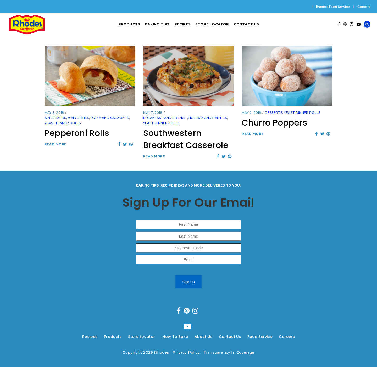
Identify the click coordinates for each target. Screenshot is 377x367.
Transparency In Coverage (228, 352)
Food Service (259, 336)
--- (101, 336)
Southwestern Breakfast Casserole (186, 139)
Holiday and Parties (207, 118)
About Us (204, 336)
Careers (363, 6)
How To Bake (175, 336)
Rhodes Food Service (333, 6)
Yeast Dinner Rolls (63, 123)
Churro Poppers (274, 122)
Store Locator (142, 336)
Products (113, 336)
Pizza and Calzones (110, 118)
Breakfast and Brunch (165, 118)
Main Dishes (78, 118)
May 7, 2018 (152, 113)
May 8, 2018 (54, 113)
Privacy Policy (186, 352)
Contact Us (230, 336)
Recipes (89, 336)
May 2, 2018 (251, 113)
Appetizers (55, 118)
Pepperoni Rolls (77, 133)
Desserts (273, 113)
